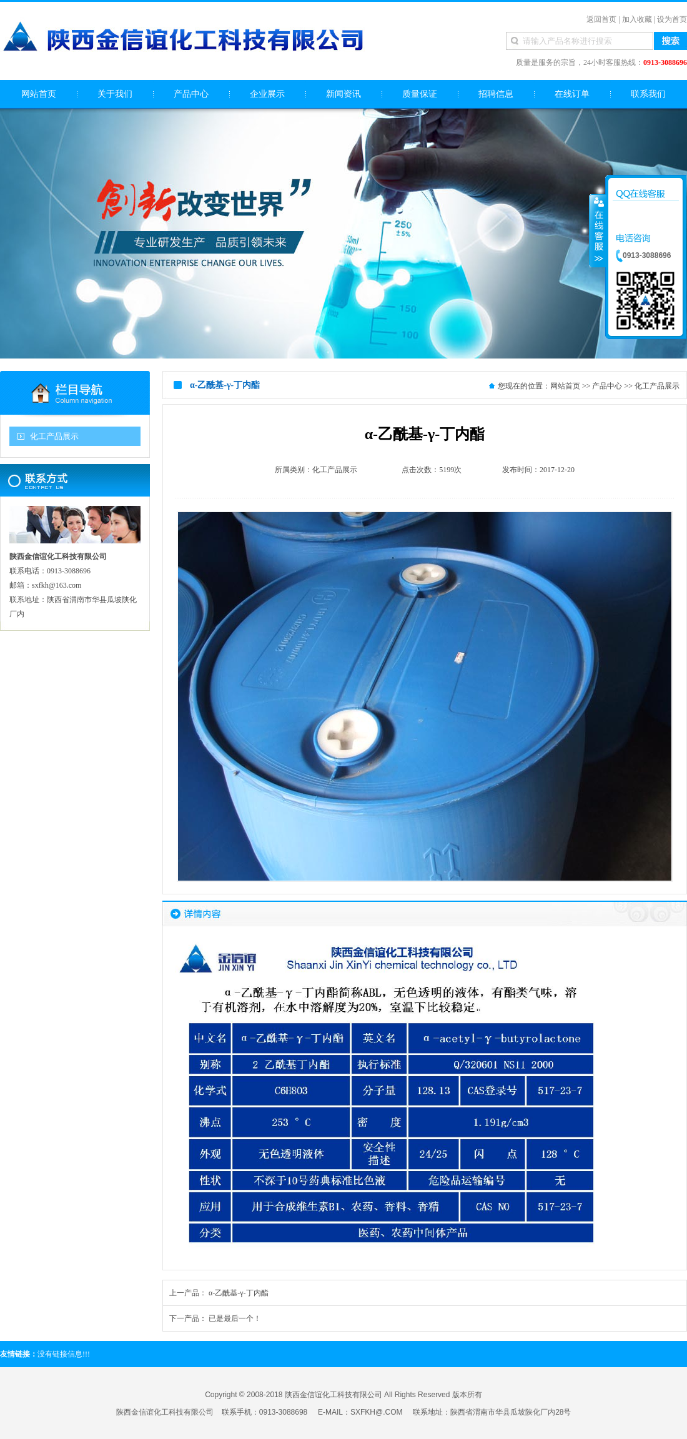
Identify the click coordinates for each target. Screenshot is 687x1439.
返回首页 (601, 19)
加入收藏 (637, 19)
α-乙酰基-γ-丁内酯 (239, 1292)
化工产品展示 (54, 436)
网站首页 (565, 386)
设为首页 (672, 19)
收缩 (597, 230)
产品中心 (607, 386)
